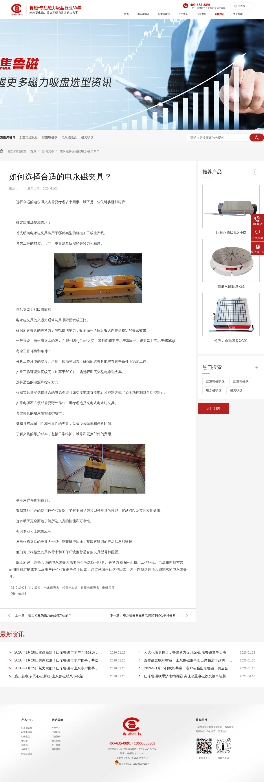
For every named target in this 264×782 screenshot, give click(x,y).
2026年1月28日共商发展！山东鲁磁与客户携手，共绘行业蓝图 (58, 660)
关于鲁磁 (238, 14)
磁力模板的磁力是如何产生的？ (50, 615)
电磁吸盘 (25, 736)
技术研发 (56, 732)
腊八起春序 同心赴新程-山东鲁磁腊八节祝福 (48, 676)
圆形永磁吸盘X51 (231, 286)
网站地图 (56, 749)
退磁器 (24, 745)
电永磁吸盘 (144, 14)
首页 (126, 14)
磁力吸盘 (87, 137)
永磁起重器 (26, 753)
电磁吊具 (108, 587)
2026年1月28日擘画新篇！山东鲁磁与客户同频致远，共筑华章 (58, 652)
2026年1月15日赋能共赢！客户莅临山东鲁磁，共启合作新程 (188, 668)
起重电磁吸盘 (28, 137)
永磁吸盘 (25, 749)
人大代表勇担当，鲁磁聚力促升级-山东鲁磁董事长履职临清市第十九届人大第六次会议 (188, 652)
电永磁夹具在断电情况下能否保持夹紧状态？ (151, 615)
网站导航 (57, 720)
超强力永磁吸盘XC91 (231, 341)
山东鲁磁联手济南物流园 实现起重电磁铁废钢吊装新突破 (188, 676)
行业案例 (201, 14)
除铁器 (24, 740)
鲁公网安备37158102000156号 (132, 764)
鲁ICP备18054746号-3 (136, 758)
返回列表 (213, 409)
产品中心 (183, 14)
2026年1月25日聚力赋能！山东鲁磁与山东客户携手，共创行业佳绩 (58, 668)
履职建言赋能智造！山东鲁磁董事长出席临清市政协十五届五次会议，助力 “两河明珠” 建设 (188, 660)
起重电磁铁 (164, 14)
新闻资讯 (219, 14)
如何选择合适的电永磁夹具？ (80, 151)
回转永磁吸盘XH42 (231, 232)
